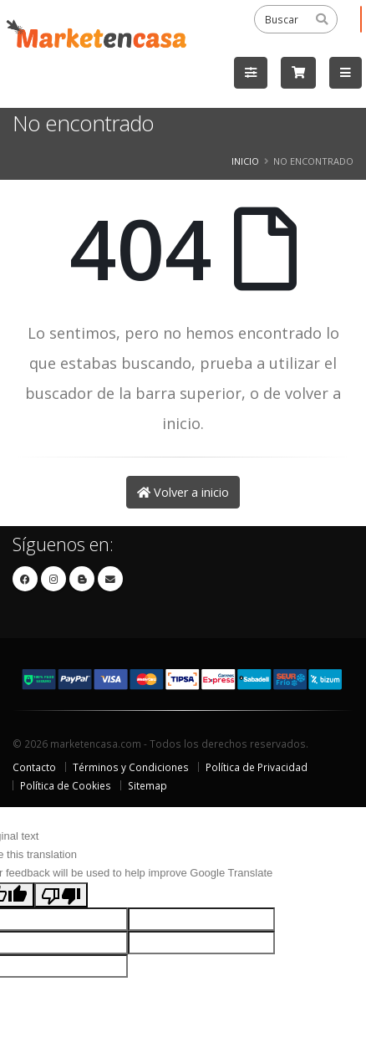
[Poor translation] (61, 894)
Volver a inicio (183, 492)
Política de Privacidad (257, 767)
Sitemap (147, 785)
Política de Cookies (65, 785)
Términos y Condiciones (131, 767)
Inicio (245, 161)
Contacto (34, 767)
